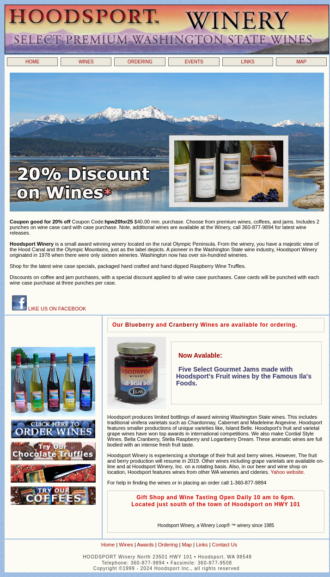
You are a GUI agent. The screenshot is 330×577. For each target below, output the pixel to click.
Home (108, 544)
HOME (32, 61)
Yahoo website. (287, 472)
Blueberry (139, 325)
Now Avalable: (200, 355)
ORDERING (140, 61)
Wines (126, 544)
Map (187, 544)
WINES (86, 61)
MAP (301, 61)
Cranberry (184, 325)
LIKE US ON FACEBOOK (56, 308)
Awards (145, 544)
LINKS (248, 61)
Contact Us (224, 544)
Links (202, 544)
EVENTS (194, 61)
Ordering (168, 544)
